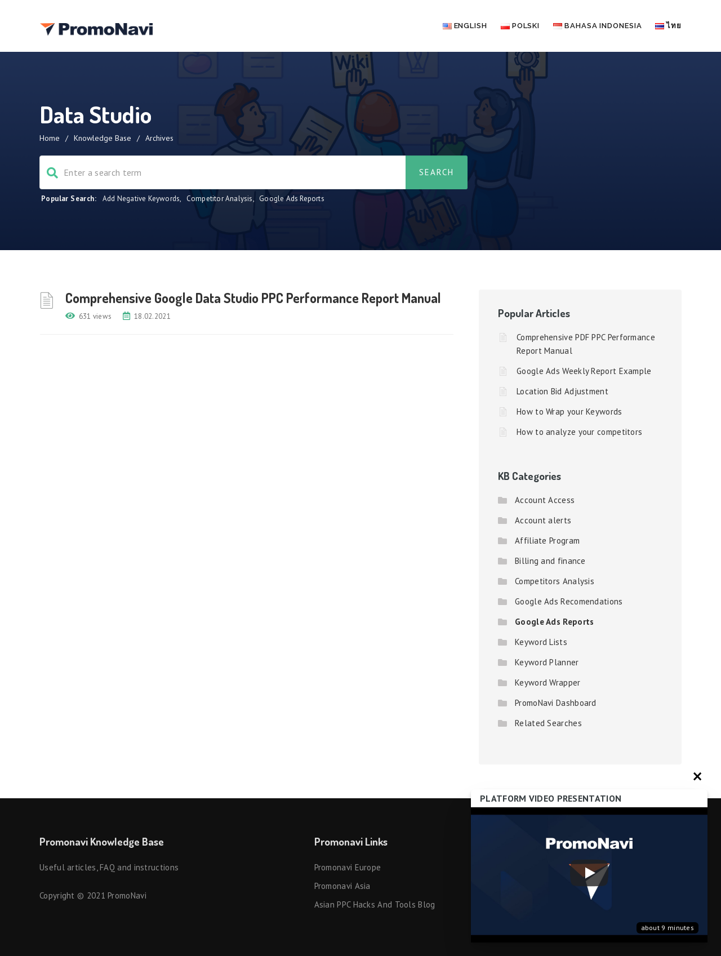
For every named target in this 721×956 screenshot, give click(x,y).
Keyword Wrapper (548, 682)
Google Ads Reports (291, 198)
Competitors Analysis (554, 581)
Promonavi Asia (342, 886)
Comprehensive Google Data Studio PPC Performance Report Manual (253, 297)
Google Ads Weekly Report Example (584, 371)
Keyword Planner (547, 662)
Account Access (545, 500)
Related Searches (548, 723)
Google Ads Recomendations (569, 601)
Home (49, 138)
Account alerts (543, 520)
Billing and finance (550, 560)
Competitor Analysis (219, 198)
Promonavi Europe (347, 867)
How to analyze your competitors (579, 431)
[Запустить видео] (589, 875)
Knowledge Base (102, 138)
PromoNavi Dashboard (556, 702)
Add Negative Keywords (141, 198)
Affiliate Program (547, 540)
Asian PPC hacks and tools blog (374, 904)
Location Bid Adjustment (562, 391)
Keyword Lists (541, 642)
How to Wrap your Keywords (569, 411)
